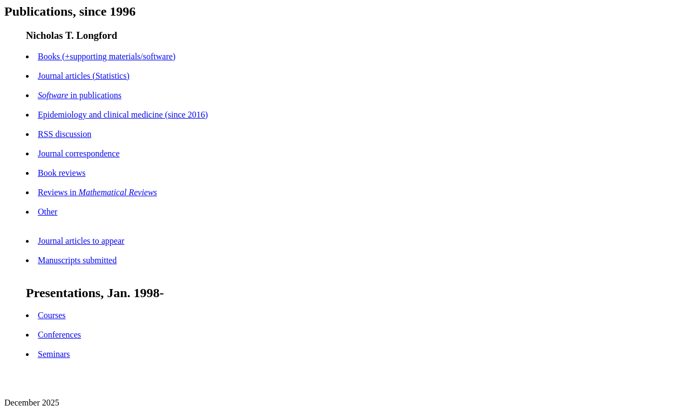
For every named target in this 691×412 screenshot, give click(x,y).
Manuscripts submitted (77, 260)
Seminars (54, 354)
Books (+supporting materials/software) (106, 56)
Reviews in (97, 192)
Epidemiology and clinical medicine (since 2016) (123, 114)
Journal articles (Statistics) (84, 75)
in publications (79, 95)
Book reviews (61, 172)
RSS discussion (64, 134)
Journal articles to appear (81, 240)
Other (47, 211)
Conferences (59, 334)
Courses (52, 315)
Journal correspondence (79, 153)
